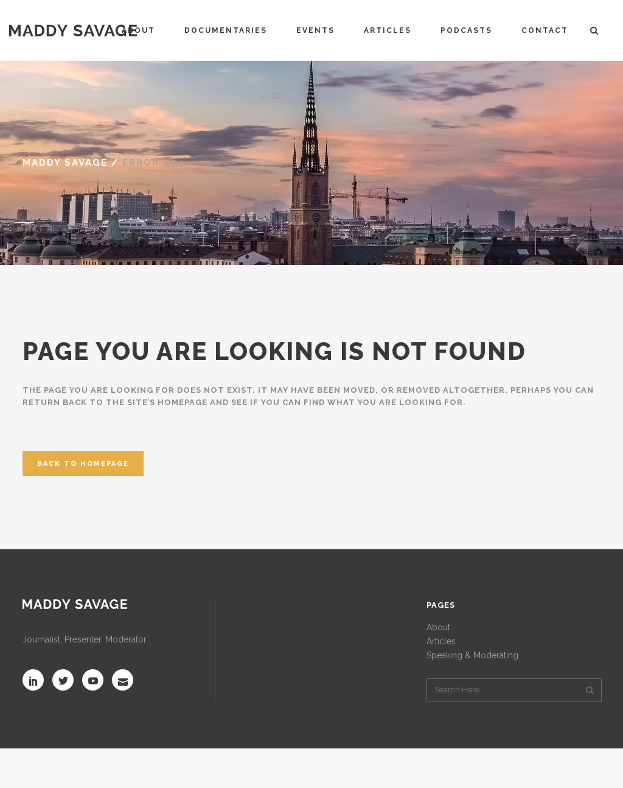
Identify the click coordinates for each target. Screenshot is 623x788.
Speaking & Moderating (472, 655)
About (438, 627)
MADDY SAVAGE (65, 162)
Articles (441, 641)
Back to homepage (83, 464)
